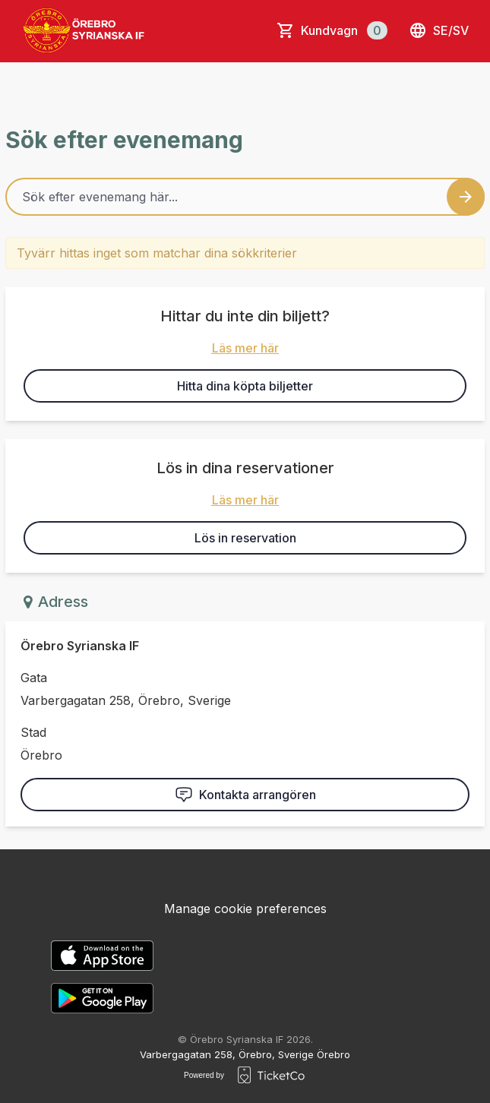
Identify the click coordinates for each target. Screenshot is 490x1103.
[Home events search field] (245, 197)
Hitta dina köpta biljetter (245, 385)
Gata (34, 677)
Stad (33, 732)
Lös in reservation (245, 537)
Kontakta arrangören (245, 794)
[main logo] (84, 30)
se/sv (439, 30)
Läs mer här (245, 348)
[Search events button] (466, 197)
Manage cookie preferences (245, 908)
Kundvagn (344, 30)
